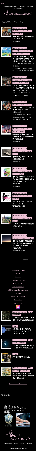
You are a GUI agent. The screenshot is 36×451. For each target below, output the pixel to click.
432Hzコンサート (25, 117)
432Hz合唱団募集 (18, 63)
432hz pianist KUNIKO (20, 93)
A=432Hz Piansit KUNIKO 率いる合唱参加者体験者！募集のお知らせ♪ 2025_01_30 (23, 59)
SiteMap (7, 412)
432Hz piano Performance (18, 290)
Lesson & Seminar (18, 296)
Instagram (18, 303)
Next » (25, 259)
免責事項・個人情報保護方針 (14, 410)
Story (18, 273)
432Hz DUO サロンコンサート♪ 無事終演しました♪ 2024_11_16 (23, 110)
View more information (18, 384)
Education (18, 300)
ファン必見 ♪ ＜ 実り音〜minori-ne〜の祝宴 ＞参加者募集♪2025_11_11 (23, 376)
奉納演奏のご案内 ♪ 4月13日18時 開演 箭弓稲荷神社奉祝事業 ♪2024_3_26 (23, 137)
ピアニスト (23, 119)
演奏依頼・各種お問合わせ (13, 407)
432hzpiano (15, 117)
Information (16, 41)
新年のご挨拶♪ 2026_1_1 (21, 357)
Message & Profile (18, 270)
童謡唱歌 (31, 70)
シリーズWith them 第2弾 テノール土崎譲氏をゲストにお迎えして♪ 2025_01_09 (23, 88)
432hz (15, 114)
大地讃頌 (26, 70)
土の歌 (21, 70)
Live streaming (18, 287)
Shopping (18, 293)
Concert (18, 277)
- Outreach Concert (18, 280)
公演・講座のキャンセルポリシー (15, 409)
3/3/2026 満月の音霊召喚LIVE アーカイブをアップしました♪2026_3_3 (23, 331)
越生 (28, 119)
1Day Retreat (18, 283)
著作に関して (9, 405)
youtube (23, 250)
